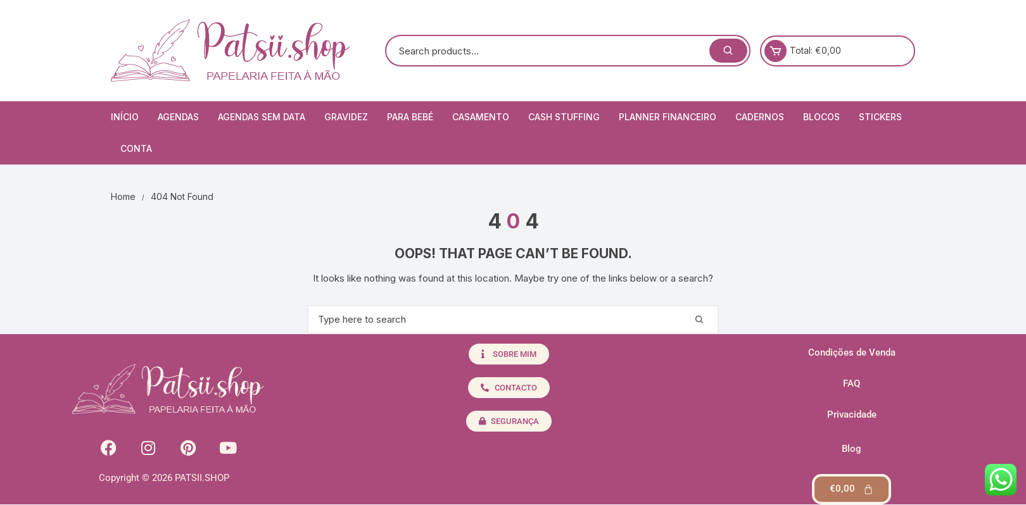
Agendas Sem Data (261, 116)
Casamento (480, 116)
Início (125, 116)
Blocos (821, 116)
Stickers (880, 116)
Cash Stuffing (564, 116)
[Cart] (851, 489)
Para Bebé (410, 116)
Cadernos (759, 116)
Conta (136, 148)
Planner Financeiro (667, 116)
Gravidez (346, 116)
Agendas (178, 116)
